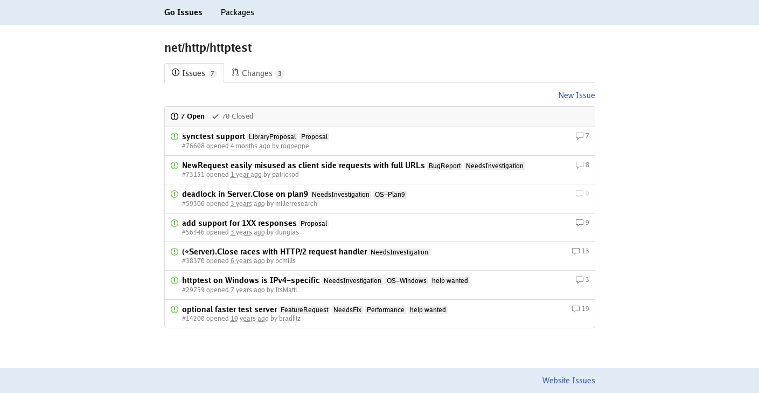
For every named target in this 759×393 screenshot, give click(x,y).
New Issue (577, 95)
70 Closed (232, 116)
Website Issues (568, 380)
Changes (257, 73)
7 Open (187, 116)
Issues (194, 73)
